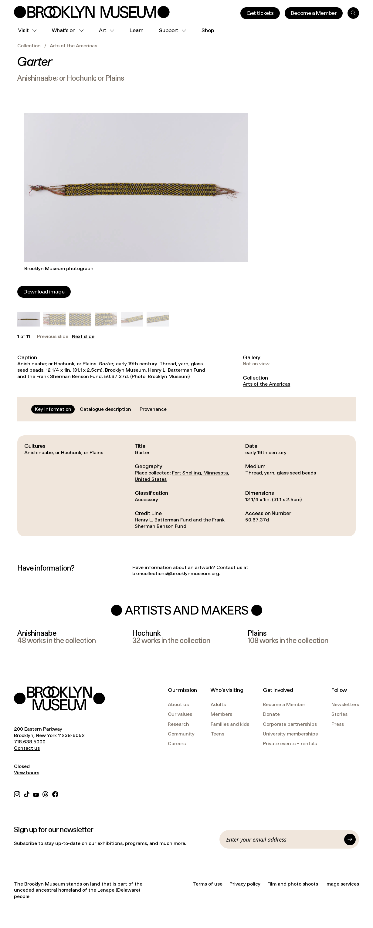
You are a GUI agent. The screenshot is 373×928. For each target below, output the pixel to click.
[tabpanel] (186, 485)
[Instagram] (17, 793)
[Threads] (45, 793)
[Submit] (350, 839)
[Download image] (44, 292)
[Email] (283, 839)
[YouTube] (36, 793)
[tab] (53, 409)
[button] (28, 319)
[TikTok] (27, 793)
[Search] (353, 13)
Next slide (83, 336)
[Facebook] (55, 793)
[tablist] (100, 409)
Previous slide (52, 336)
